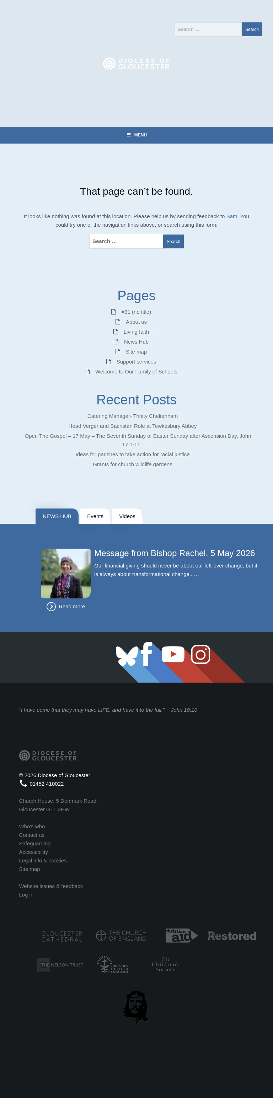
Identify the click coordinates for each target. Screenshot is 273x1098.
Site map (136, 352)
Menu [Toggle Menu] (136, 135)
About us (136, 322)
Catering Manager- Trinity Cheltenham (132, 416)
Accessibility (33, 852)
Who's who (32, 826)
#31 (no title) (136, 312)
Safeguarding (34, 843)
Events (95, 516)
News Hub (136, 342)
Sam (231, 216)
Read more (72, 606)
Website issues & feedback (51, 886)
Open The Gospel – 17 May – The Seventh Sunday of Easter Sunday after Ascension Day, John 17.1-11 (138, 440)
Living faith (136, 332)
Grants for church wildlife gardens (132, 464)
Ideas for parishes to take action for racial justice (133, 454)
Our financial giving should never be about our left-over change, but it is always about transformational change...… (175, 570)
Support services (136, 362)
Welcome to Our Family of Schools (136, 371)
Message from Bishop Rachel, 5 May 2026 (174, 553)
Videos (127, 516)
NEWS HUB (57, 516)
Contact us (31, 835)
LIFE (103, 710)
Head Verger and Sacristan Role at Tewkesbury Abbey (133, 426)
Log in (26, 895)
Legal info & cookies (42, 860)
